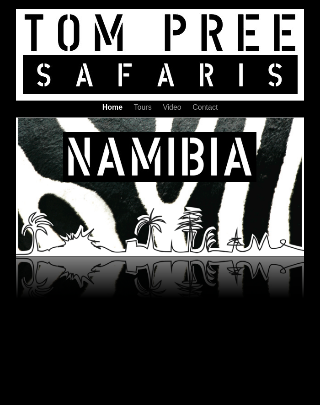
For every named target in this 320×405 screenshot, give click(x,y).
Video (173, 107)
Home (113, 107)
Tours (144, 107)
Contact (205, 107)
